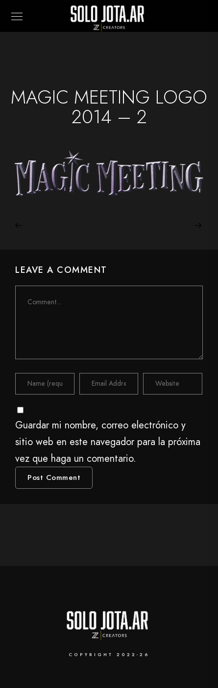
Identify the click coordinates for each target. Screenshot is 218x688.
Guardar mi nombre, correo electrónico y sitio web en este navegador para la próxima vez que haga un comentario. (107, 441)
